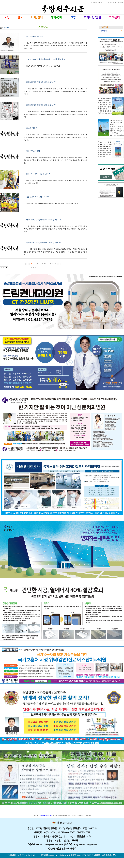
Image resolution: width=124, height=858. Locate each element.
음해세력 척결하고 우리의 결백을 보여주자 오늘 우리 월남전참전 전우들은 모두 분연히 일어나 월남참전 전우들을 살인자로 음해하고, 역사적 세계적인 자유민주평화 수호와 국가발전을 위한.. (55, 160)
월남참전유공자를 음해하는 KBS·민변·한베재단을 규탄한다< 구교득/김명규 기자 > (52, 203)
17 (47, 263)
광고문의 (113, 2)
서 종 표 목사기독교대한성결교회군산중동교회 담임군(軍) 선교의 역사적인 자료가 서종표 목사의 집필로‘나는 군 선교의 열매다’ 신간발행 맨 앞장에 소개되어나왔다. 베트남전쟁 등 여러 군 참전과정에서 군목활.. (55, 45)
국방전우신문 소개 (78, 815)
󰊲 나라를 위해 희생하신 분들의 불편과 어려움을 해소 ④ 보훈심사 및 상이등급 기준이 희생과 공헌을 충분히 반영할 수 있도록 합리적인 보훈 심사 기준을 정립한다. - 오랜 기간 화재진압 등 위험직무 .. (55, 251)
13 (37, 263)
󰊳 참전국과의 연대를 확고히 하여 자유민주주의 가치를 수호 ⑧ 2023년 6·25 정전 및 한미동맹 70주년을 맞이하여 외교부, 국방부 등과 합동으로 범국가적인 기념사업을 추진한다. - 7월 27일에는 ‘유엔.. (55, 229)
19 (52, 263)
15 (42, 263)
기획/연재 (103, 31)
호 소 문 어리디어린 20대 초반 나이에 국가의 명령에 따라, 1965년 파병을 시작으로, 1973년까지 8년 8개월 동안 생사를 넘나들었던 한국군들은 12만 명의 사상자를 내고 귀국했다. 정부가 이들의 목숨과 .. (55, 137)
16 (45, 263)
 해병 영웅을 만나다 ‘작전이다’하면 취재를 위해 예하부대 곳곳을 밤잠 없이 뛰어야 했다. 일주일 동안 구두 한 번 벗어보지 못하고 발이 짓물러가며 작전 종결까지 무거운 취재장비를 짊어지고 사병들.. (55, 114)
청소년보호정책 (65, 815)
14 (39, 263)
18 (50, 263)
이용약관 (35, 815)
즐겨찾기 (120, 2)
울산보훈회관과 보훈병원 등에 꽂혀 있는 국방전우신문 (43, 66)
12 (34, 263)
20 (55, 263)
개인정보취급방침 (46, 815)
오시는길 (89, 815)
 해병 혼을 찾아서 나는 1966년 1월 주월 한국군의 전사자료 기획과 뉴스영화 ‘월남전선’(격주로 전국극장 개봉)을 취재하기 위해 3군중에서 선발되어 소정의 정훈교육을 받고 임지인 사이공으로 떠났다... (55, 91)
